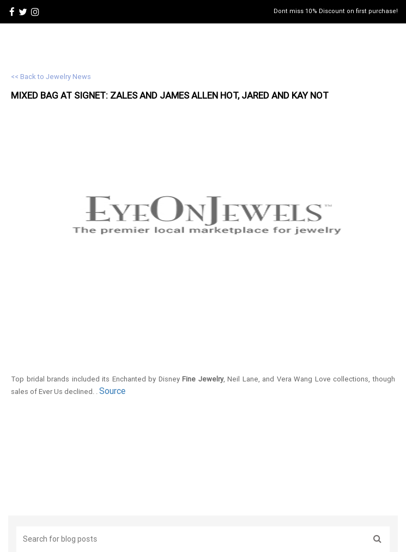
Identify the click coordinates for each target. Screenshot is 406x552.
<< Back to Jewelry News (51, 76)
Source (112, 390)
